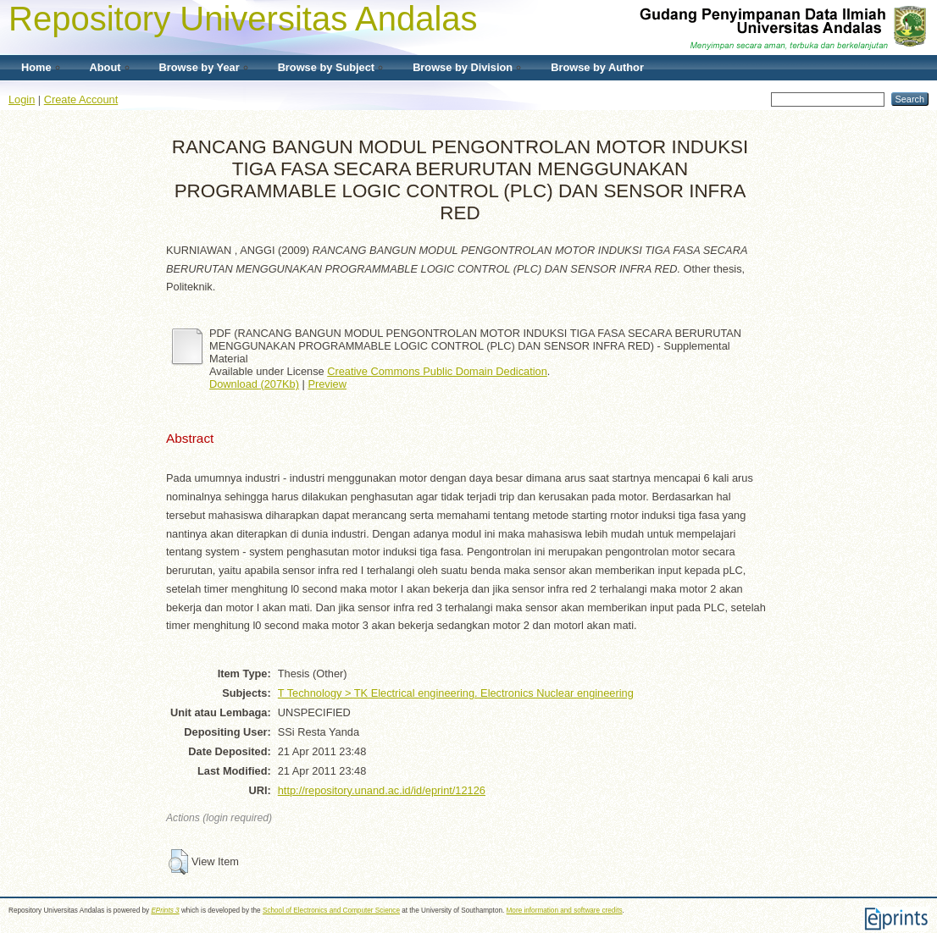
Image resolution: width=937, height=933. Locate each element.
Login (21, 99)
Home (36, 67)
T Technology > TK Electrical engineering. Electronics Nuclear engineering (456, 693)
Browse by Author (597, 67)
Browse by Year (199, 67)
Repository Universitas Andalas (243, 18)
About (105, 67)
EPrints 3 (165, 910)
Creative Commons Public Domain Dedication (437, 371)
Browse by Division (463, 67)
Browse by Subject (326, 67)
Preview (327, 384)
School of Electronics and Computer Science (331, 910)
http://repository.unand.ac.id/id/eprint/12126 (381, 790)
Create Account (81, 99)
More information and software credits (565, 910)
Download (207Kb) (254, 384)
